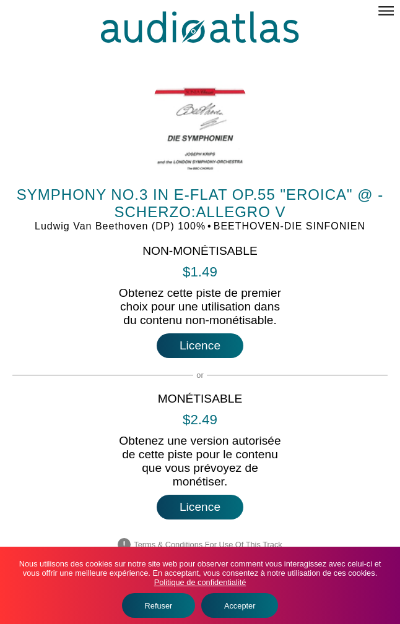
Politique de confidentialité (200, 582)
